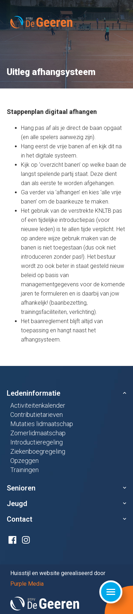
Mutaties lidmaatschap (41, 423)
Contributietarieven (36, 414)
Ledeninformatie (33, 393)
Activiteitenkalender (37, 405)
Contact (19, 519)
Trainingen (24, 470)
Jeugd (17, 503)
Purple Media (27, 583)
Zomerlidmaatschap (38, 433)
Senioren (21, 488)
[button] (67, 393)
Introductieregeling (36, 442)
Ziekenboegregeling (37, 451)
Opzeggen (24, 460)
